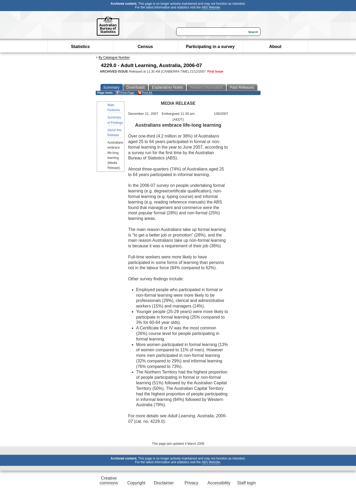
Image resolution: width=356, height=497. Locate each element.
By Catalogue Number (114, 57)
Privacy (191, 483)
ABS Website (210, 7)
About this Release (115, 132)
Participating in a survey (210, 46)
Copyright (136, 483)
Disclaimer (164, 483)
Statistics (80, 46)
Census (145, 46)
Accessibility (219, 483)
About (275, 46)
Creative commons (109, 480)
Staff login (246, 483)
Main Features (114, 107)
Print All (145, 92)
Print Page (125, 92)
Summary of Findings (115, 120)
